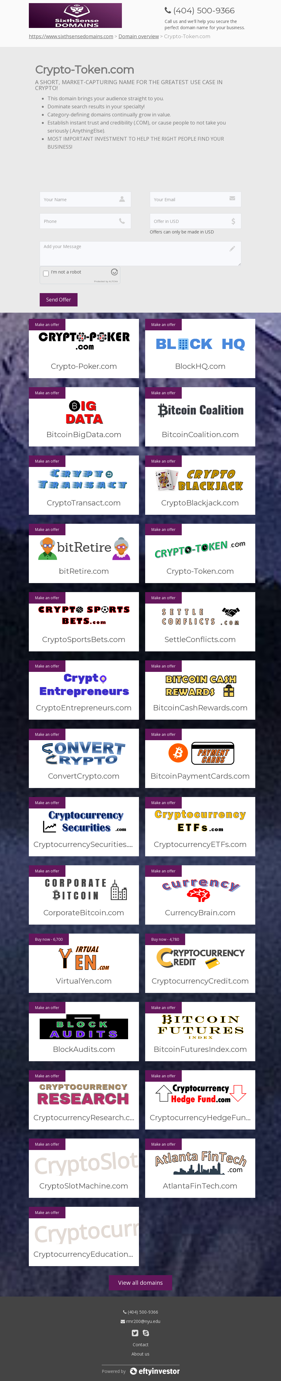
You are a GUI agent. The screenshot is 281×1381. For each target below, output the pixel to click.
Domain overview (138, 36)
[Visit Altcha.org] (114, 274)
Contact (141, 1344)
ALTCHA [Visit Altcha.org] (113, 281)
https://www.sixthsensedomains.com (71, 36)
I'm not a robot (66, 272)
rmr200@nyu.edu (140, 1321)
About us (140, 1354)
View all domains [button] (140, 1282)
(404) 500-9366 (140, 1312)
